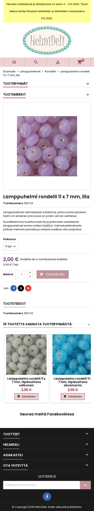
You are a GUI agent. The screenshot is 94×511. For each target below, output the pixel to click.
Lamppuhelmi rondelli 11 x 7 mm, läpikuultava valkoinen (26, 382)
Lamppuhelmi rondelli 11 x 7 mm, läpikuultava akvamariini (73, 382)
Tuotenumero (13, 203)
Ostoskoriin (52, 274)
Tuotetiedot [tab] (14, 303)
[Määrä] (21, 274)
